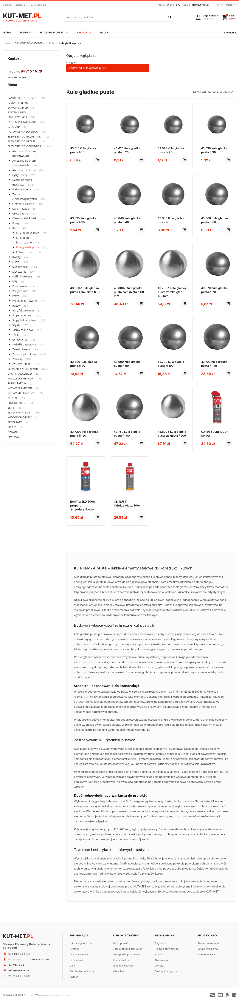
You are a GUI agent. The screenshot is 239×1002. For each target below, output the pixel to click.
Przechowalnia (206, 954)
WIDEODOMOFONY (54, 32)
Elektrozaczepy (21, 189)
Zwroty (159, 965)
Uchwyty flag (20, 339)
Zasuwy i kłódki (21, 364)
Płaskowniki (19, 286)
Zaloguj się (21, 4)
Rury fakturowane (23, 310)
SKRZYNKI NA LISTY (20, 412)
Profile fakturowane (24, 300)
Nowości (13, 432)
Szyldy (16, 325)
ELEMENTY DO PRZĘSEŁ (22, 141)
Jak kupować (120, 943)
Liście (15, 262)
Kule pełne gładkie (27, 233)
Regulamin (161, 943)
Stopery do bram (22, 315)
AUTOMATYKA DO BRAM (23, 131)
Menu (25, 32)
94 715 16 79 (173, 4)
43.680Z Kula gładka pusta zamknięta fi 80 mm (129, 292)
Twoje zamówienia (208, 943)
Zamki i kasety (21, 349)
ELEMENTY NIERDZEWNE (23, 368)
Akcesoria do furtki (24, 170)
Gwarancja (161, 959)
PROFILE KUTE (16, 402)
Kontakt (74, 948)
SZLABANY (14, 127)
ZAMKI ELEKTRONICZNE (22, 98)
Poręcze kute (20, 291)
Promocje (84, 32)
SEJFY (11, 407)
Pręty (15, 296)
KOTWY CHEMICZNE (20, 388)
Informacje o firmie (81, 943)
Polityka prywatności (167, 948)
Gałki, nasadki (21, 208)
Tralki (15, 334)
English (74, 976)
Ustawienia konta (208, 948)
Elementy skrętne (23, 204)
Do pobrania (77, 959)
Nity (14, 281)
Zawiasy (17, 359)
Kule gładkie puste (27, 247)
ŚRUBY (12, 427)
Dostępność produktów (126, 954)
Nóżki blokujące (22, 276)
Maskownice (20, 266)
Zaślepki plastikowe (24, 354)
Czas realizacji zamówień (127, 948)
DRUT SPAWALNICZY (20, 373)
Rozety (16, 305)
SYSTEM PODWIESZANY (22, 122)
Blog (104, 32)
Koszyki (16, 223)
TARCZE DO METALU (20, 378)
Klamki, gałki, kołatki (24, 218)
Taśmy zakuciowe (23, 330)
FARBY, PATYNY (17, 383)
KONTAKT (230, 32)
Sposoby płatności (123, 965)
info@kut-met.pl (200, 4)
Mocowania (19, 271)
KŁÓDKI (12, 398)
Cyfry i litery (19, 175)
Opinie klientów (79, 954)
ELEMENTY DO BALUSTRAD (24, 136)
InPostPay (118, 971)
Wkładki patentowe (24, 344)
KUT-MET (22, 17)
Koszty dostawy (122, 959)
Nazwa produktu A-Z (222, 91)
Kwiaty (16, 257)
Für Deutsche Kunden (82, 971)
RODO (158, 954)
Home (7, 32)
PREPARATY (15, 422)
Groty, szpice (20, 213)
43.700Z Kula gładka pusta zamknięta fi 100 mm (172, 292)
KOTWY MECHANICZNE (22, 393)
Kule (51, 43)
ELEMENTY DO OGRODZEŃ (29, 43)
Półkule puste (24, 252)
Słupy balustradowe (24, 320)
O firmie (7, 4)
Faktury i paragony (166, 971)
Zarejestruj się (38, 4)
